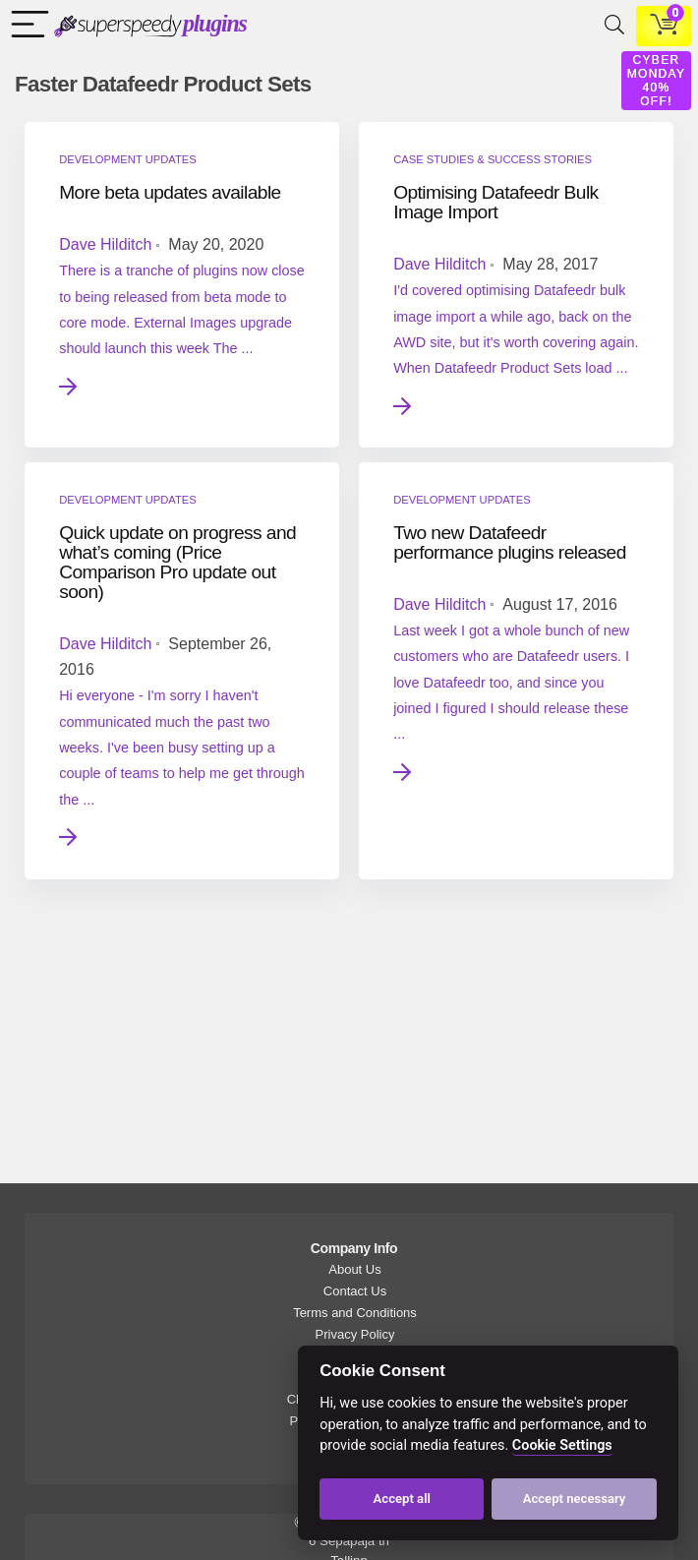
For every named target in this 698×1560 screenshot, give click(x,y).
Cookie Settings (562, 1445)
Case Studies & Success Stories (492, 159)
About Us (354, 1269)
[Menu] (25, 26)
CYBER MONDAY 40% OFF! (656, 80)
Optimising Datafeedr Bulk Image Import (496, 202)
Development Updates (127, 159)
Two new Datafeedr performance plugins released (509, 542)
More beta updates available (170, 192)
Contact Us (354, 1291)
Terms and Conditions (355, 1312)
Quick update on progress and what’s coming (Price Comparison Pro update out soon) (177, 562)
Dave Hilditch (105, 244)
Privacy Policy (355, 1334)
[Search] (610, 26)
